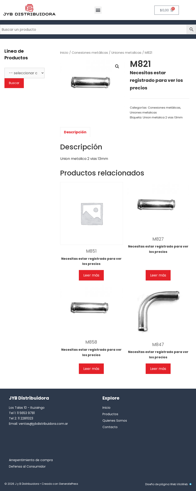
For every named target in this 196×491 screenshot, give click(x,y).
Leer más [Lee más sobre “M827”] (158, 275)
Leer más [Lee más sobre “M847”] (158, 368)
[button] (98, 10)
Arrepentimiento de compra (31, 460)
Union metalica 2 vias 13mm (163, 117)
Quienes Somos (114, 420)
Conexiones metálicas (90, 52)
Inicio (64, 52)
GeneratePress (68, 484)
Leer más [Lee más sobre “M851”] (91, 275)
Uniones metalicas (126, 52)
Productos (110, 414)
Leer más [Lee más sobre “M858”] (91, 368)
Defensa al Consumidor (27, 466)
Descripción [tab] (75, 132)
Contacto (110, 427)
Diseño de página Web (160, 484)
